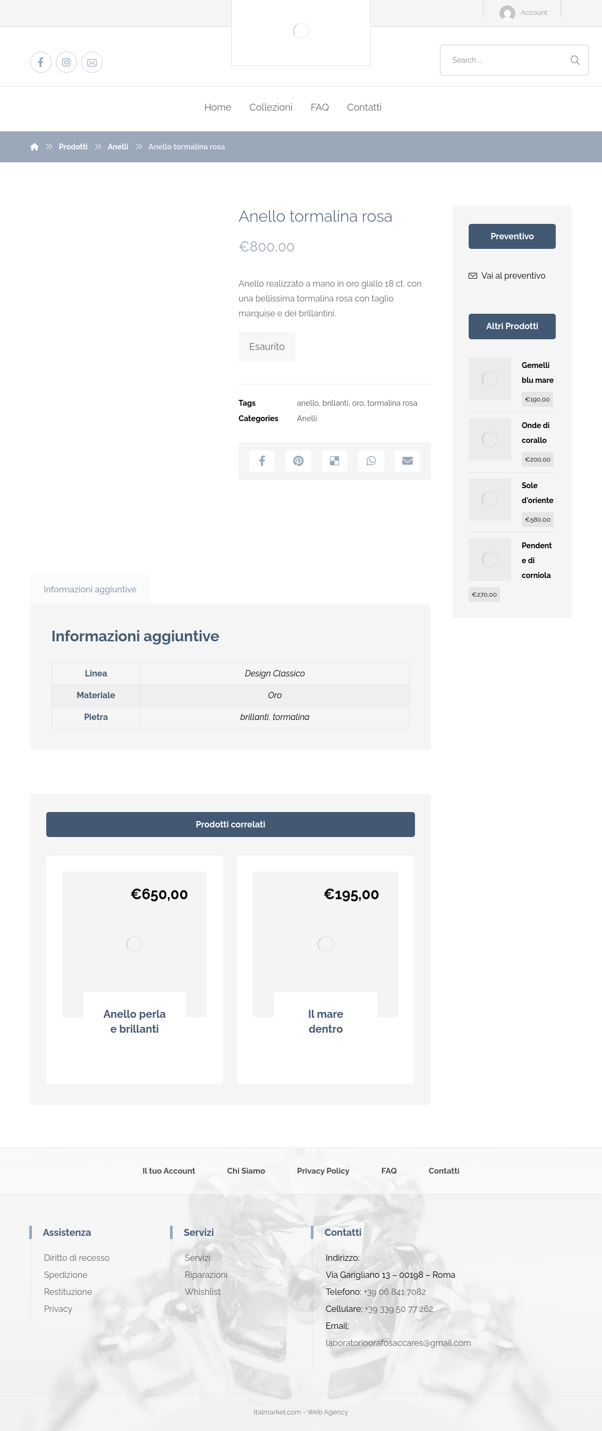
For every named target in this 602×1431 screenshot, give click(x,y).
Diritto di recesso (77, 1258)
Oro (275, 695)
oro (358, 402)
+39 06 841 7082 (394, 1292)
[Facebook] (41, 62)
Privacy (58, 1309)
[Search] (575, 60)
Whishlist (203, 1292)
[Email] (92, 62)
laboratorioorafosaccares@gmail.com (398, 1343)
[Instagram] (66, 62)
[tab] (90, 589)
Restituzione (68, 1292)
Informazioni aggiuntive (90, 589)
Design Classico (275, 673)
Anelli (307, 418)
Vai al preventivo (507, 276)
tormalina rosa (392, 402)
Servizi (197, 1258)
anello (308, 402)
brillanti (336, 402)
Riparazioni (206, 1275)
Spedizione (66, 1275)
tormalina (291, 717)
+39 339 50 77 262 (398, 1309)
